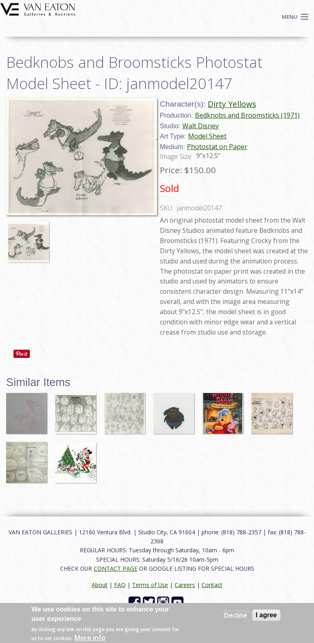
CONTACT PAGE (115, 568)
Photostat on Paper (217, 146)
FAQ (120, 585)
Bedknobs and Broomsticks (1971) (247, 115)
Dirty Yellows (232, 103)
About (100, 585)
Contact (212, 585)
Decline (235, 615)
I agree (266, 615)
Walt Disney (200, 125)
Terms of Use (150, 585)
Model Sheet (207, 136)
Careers (185, 585)
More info (89, 637)
